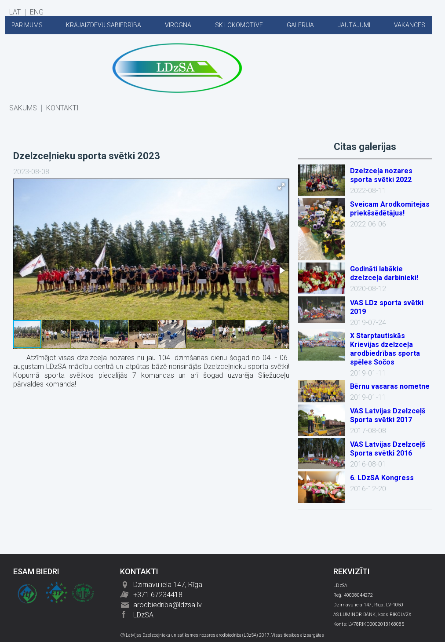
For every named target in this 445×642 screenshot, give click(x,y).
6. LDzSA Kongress (382, 478)
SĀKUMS (23, 108)
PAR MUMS (27, 25)
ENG (37, 12)
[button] (281, 186)
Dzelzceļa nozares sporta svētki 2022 (381, 175)
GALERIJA (300, 25)
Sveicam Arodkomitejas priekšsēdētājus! (390, 208)
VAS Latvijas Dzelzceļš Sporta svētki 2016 (387, 448)
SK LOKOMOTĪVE (239, 25)
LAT (15, 12)
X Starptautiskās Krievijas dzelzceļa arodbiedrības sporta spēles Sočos (385, 349)
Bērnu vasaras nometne (390, 386)
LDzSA (143, 615)
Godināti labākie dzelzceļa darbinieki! (384, 273)
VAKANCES (409, 25)
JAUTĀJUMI (354, 25)
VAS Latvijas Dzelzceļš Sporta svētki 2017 (387, 415)
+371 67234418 (157, 595)
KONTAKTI (62, 108)
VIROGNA (178, 25)
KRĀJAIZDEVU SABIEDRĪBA (103, 25)
